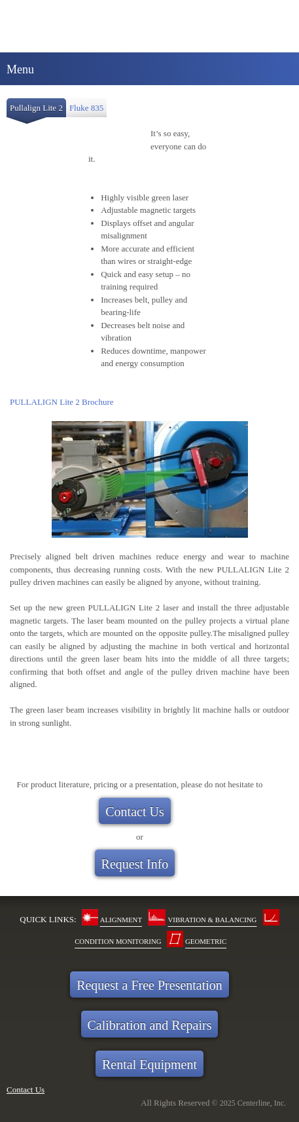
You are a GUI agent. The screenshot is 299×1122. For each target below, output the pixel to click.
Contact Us (25, 1089)
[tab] (36, 111)
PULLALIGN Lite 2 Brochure (62, 402)
